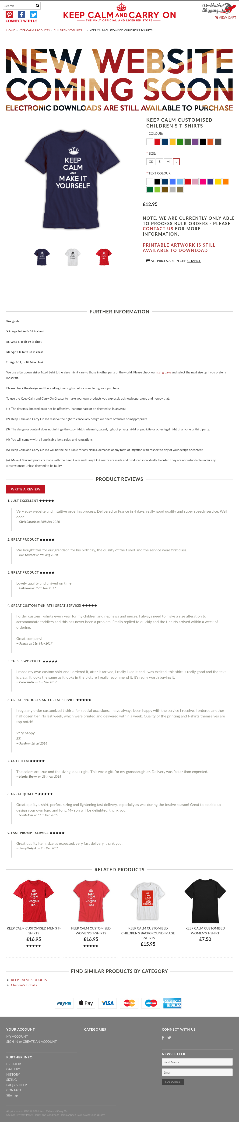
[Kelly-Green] (180, 153)
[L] (176, 173)
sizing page (163, 383)
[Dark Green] (150, 200)
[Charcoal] (218, 153)
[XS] (150, 173)
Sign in (12, 1053)
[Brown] (165, 200)
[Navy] (165, 153)
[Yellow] (173, 153)
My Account (17, 1047)
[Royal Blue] (173, 192)
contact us (158, 239)
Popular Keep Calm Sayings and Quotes (83, 1126)
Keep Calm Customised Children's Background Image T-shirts (148, 944)
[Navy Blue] (165, 192)
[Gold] (180, 200)
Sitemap (12, 1106)
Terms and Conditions (47, 1126)
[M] (168, 173)
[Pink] (196, 192)
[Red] (158, 153)
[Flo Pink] (203, 192)
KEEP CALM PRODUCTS (34, 41)
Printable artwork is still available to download (179, 259)
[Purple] (196, 153)
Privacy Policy (25, 1126)
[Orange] (211, 153)
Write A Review (26, 500)
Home (10, 41)
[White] (150, 153)
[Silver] (173, 200)
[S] (159, 173)
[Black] (203, 153)
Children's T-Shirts (68, 41)
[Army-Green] (188, 153)
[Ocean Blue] (180, 192)
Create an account (40, 1053)
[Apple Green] (158, 200)
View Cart (225, 17)
